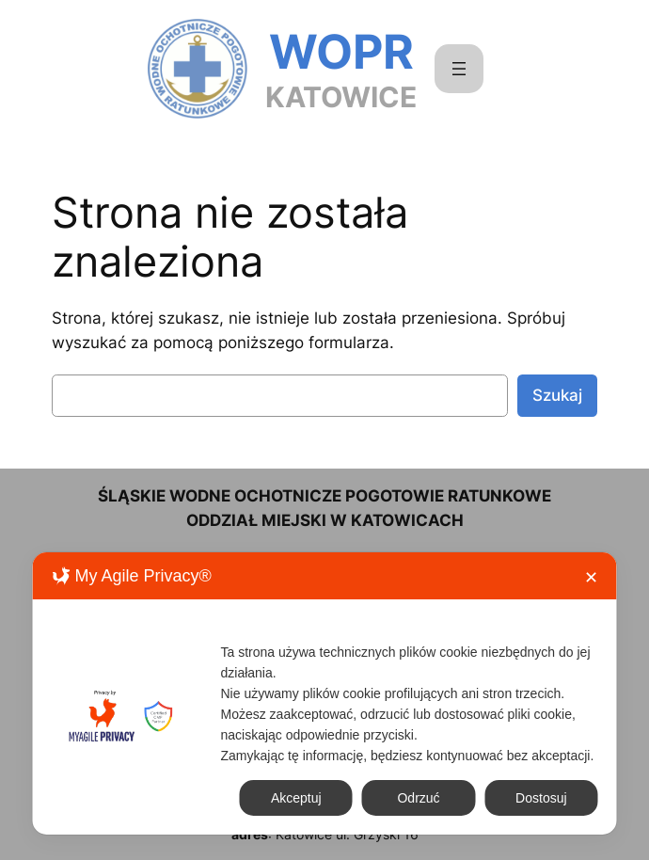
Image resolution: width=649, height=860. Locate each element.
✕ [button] (591, 577)
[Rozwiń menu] (459, 68)
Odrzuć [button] (418, 797)
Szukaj (557, 395)
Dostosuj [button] (540, 797)
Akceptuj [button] (296, 797)
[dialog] (325, 693)
